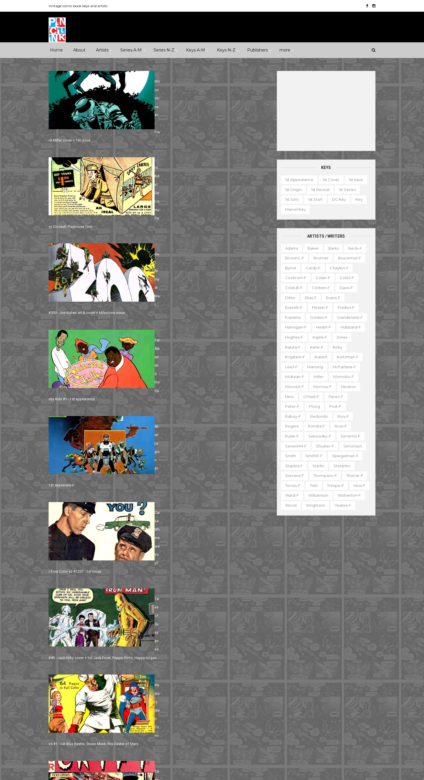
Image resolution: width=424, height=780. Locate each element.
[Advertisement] (324, 111)
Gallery (279, 691)
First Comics (100, 670)
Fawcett (119, 660)
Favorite (358, 681)
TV (292, 731)
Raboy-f (291, 416)
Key (357, 199)
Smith (288, 455)
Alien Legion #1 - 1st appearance (76, 309)
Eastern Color (67, 660)
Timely (111, 709)
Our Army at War (238, 700)
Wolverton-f (347, 495)
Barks (331, 248)
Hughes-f (292, 337)
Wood (289, 505)
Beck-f (353, 248)
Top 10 (309, 731)
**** (94, 567)
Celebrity (172, 567)
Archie (78, 640)
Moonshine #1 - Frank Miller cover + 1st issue (86, 139)
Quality (128, 700)
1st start (313, 199)
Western (109, 616)
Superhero (65, 616)
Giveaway (304, 691)
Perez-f (334, 396)
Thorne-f (352, 475)
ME (119, 690)
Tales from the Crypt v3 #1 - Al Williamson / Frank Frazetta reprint (102, 487)
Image (101, 690)
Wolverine (231, 729)
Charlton (139, 640)
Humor (127, 597)
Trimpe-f (333, 485)
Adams (289, 248)
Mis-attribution (314, 701)
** (66, 567)
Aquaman (222, 611)
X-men (170, 749)
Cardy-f (311, 268)
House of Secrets (222, 670)
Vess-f (357, 485)
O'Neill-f (309, 396)
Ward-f (290, 495)
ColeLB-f (292, 287)
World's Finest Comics (224, 739)
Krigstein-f (293, 357)
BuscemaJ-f (347, 258)
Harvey (61, 690)
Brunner (319, 258)
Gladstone (91, 680)
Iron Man (209, 680)
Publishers (257, 50)
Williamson (316, 495)
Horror (105, 597)
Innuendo (219, 567)
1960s (98, 577)
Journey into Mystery (183, 690)
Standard (86, 709)
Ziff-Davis (108, 719)
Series (349, 721)
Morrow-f (320, 386)
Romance (94, 606)
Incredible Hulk (178, 680)
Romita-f (314, 426)
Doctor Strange (178, 650)
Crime (60, 597)
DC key (337, 199)
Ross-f (339, 426)
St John (61, 709)
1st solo (290, 199)
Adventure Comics (217, 601)
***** (110, 567)
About (79, 50)
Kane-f (314, 347)
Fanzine (333, 681)
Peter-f (290, 406)
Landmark (247, 567)
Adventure (124, 587)
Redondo (317, 416)
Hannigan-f (294, 327)
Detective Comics (208, 640)
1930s (128, 567)
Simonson (350, 445)
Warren (83, 719)
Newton (346, 386)
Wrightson (313, 505)
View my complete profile (321, 640)
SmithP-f (312, 455)
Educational (306, 681)
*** (80, 567)
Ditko (288, 297)
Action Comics (177, 601)
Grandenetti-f (348, 317)
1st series (345, 189)
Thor (208, 729)
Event (196, 567)
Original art (283, 721)
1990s (60, 587)
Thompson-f (323, 475)
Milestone (173, 577)
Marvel (137, 690)
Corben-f (319, 287)
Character (340, 671)
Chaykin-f (337, 268)
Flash (243, 650)
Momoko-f (341, 376)
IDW (81, 690)
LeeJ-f (289, 367)
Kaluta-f (291, 347)
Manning (313, 367)
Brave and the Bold (233, 620)
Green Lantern (206, 660)
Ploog (312, 406)
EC (120, 650)
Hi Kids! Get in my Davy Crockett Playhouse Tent (199, 139)
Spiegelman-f (343, 455)
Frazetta (291, 317)
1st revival (318, 189)
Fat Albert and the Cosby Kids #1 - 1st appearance (200, 224)
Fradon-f (344, 307)
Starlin (316, 465)
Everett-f (292, 307)
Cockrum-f (293, 277)
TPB (277, 731)
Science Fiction (127, 606)
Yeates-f (341, 505)
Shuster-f (323, 445)
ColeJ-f (345, 277)
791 (89, 520)
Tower (131, 709)
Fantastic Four (216, 650)
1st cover (329, 179)
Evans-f (331, 297)
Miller (317, 376)
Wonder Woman (179, 739)
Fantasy (82, 597)
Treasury (333, 731)
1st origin (291, 189)
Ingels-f (318, 337)
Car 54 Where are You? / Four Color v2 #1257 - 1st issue (205, 309)
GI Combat (174, 660)
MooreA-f (292, 386)
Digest (279, 681)
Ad (299, 671)
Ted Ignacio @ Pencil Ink (327, 632)
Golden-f (316, 317)
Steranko (340, 465)
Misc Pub (63, 700)
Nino (287, 396)
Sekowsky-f (317, 436)
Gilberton (63, 680)
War (88, 616)
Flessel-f (318, 307)
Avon (116, 640)
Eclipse (95, 660)
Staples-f (292, 465)
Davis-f (344, 287)
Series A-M (131, 50)
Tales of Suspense (216, 719)
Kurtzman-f (346, 357)
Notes (337, 711)
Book (316, 671)
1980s (137, 577)
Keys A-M (195, 50)
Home (56, 50)
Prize (107, 700)
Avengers (173, 620)
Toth (312, 485)
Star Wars (219, 709)
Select (327, 721)
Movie (197, 577)
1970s (117, 577)
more (284, 50)
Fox (124, 670)
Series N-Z (163, 50)
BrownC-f (292, 258)
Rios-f (341, 416)
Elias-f (309, 297)
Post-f (333, 406)
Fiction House (67, 670)
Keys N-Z (226, 50)
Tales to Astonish (179, 729)
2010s (100, 587)
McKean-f (292, 376)
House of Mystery (180, 670)
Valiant (61, 719)
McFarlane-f (342, 367)
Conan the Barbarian (224, 630)
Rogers (290, 426)
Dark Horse (80, 650)
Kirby (335, 347)
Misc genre (65, 606)
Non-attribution (308, 711)
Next (108, 520)
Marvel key (293, 209)
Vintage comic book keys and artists (80, 6)
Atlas (98, 640)
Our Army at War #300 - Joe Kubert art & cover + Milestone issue (101, 224)
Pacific (87, 700)
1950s (79, 577)
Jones (340, 337)
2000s (79, 587)
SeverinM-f (294, 445)
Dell (104, 650)
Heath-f (321, 327)
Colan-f (321, 277)
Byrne (288, 268)
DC (58, 650)
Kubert (319, 357)
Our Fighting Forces (182, 709)
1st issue (354, 179)
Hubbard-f (349, 327)
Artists (102, 50)
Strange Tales (176, 719)
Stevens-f (292, 475)
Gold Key (118, 680)
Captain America (179, 630)
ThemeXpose (80, 773)
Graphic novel (336, 691)
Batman (198, 620)
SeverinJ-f (348, 436)
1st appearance (297, 179)
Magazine (282, 701)
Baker (311, 248)
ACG (59, 640)
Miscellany (347, 701)
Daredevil (173, 640)
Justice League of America (189, 700)
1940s (60, 577)
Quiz (307, 721)
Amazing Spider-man (183, 611)
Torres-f (290, 485)
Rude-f (290, 436)
